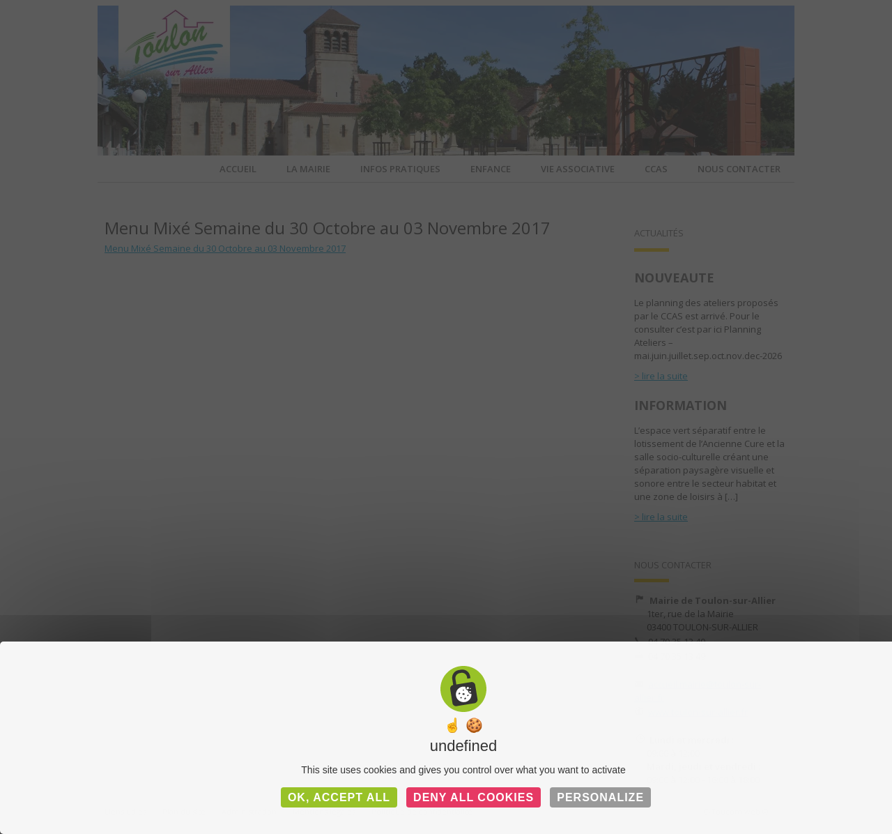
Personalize (600, 797)
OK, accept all (339, 797)
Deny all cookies (473, 797)
